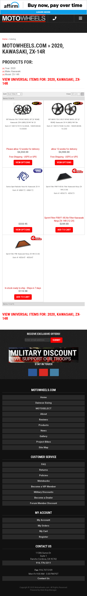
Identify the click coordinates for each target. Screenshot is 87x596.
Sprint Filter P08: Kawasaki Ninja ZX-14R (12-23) (23, 254)
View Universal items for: (41, 81)
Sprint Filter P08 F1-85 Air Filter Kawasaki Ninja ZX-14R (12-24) (64, 188)
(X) (3, 68)
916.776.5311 (43, 562)
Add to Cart (64, 229)
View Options (23, 162)
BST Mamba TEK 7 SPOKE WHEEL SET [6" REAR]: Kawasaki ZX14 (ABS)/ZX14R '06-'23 (23, 120)
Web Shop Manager (48, 590)
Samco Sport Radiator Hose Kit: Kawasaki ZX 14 (23, 187)
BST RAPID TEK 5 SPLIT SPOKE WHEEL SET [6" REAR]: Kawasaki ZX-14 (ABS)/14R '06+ (64, 120)
